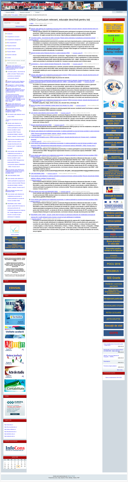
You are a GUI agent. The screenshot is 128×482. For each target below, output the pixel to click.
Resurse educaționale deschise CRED (41, 125)
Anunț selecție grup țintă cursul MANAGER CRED (44, 191)
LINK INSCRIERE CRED (37, 173)
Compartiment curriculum (36, 9)
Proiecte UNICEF (10, 12)
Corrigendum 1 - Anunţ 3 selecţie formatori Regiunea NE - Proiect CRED (50, 64)
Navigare (6, 29)
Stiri (105, 340)
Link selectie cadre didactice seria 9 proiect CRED (44, 113)
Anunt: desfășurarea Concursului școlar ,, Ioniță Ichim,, (113, 344)
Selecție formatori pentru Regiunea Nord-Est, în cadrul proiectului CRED (50, 53)
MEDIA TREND (71, 476)
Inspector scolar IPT (35, 30)
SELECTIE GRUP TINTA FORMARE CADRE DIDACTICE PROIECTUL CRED (52, 105)
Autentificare (119, 12)
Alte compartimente (73, 9)
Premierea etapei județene (110, 366)
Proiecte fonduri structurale (106, 9)
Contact (37, 12)
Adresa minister (15, 234)
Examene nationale (25, 12)
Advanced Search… (20, 26)
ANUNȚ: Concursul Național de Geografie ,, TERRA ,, (111, 356)
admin (31, 23)
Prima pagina (9, 9)
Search (6, 19)
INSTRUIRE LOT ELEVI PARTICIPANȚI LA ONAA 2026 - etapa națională (113, 350)
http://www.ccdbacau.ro (10, 429)
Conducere (21, 9)
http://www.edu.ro (8, 424)
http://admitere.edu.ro (9, 434)
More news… (120, 369)
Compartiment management (55, 9)
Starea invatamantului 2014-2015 (114, 377)
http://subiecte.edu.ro (9, 436)
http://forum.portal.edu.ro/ (10, 427)
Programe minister (89, 9)
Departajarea (107, 361)
